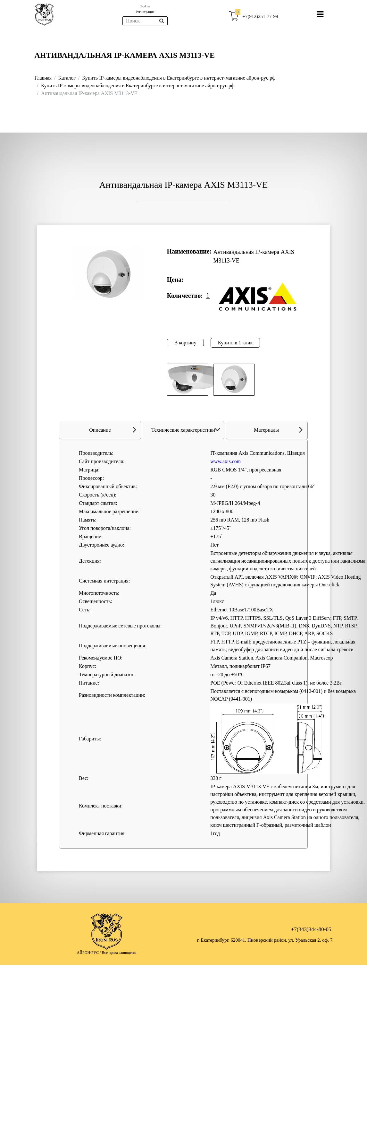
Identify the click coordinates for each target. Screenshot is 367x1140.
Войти (145, 6)
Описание (112, 429)
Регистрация (145, 11)
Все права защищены (119, 952)
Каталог (67, 78)
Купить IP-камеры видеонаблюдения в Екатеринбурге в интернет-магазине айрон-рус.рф (178, 78)
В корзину (185, 342)
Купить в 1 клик (235, 342)
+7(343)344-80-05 (311, 929)
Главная (43, 78)
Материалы (278, 429)
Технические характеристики (187, 430)
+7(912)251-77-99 (260, 16)
